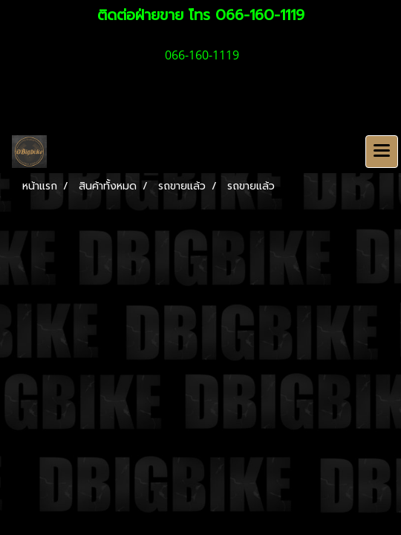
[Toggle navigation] (381, 151)
